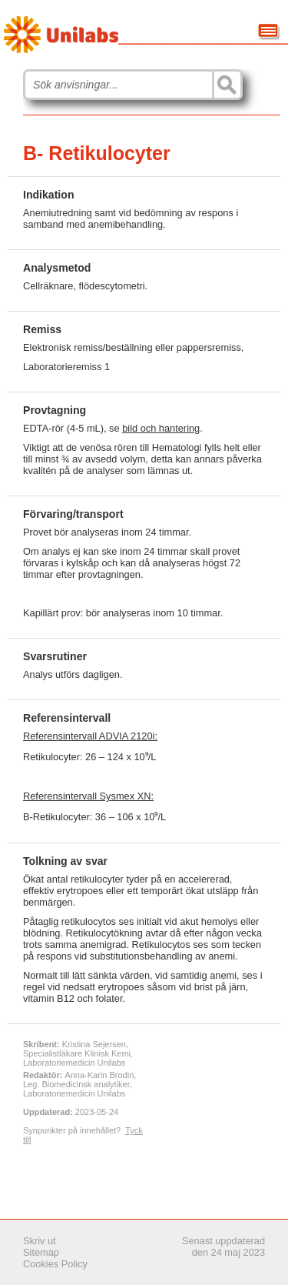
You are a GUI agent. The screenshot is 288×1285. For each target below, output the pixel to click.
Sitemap (41, 1252)
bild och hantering (161, 428)
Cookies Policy (55, 1264)
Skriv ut (39, 1241)
